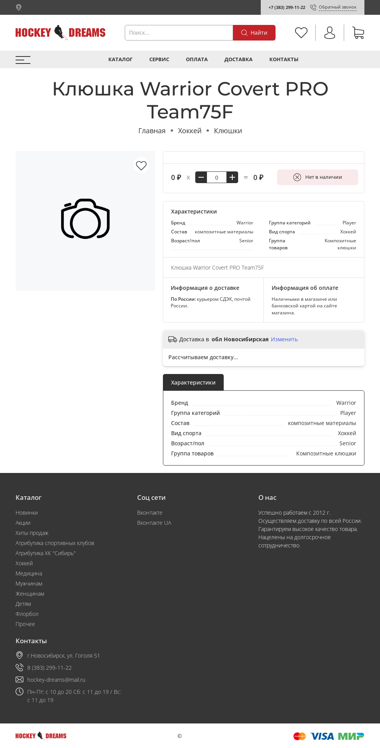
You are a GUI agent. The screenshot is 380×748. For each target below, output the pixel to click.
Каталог (120, 59)
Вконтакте (150, 512)
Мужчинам (29, 583)
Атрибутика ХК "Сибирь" (46, 553)
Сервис (159, 59)
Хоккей (189, 130)
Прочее (25, 624)
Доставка (238, 59)
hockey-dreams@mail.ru (56, 679)
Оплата (197, 59)
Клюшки (228, 130)
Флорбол (27, 613)
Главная (152, 130)
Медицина (29, 573)
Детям (23, 603)
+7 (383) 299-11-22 (287, 7)
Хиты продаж (32, 532)
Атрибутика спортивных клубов (55, 543)
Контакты (284, 59)
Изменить (284, 339)
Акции (23, 522)
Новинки (27, 512)
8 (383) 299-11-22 (49, 667)
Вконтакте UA (154, 522)
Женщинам (30, 593)
